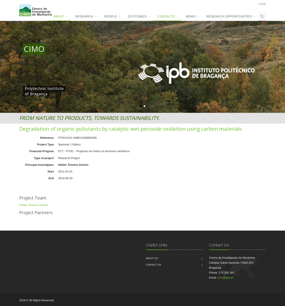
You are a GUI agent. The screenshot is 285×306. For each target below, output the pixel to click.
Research (84, 16)
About (58, 16)
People (110, 16)
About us (152, 258)
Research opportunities (229, 16)
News (190, 16)
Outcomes (137, 16)
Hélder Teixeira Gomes (33, 205)
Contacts (166, 16)
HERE (113, 88)
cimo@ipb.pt (225, 277)
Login (262, 4)
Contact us (153, 264)
